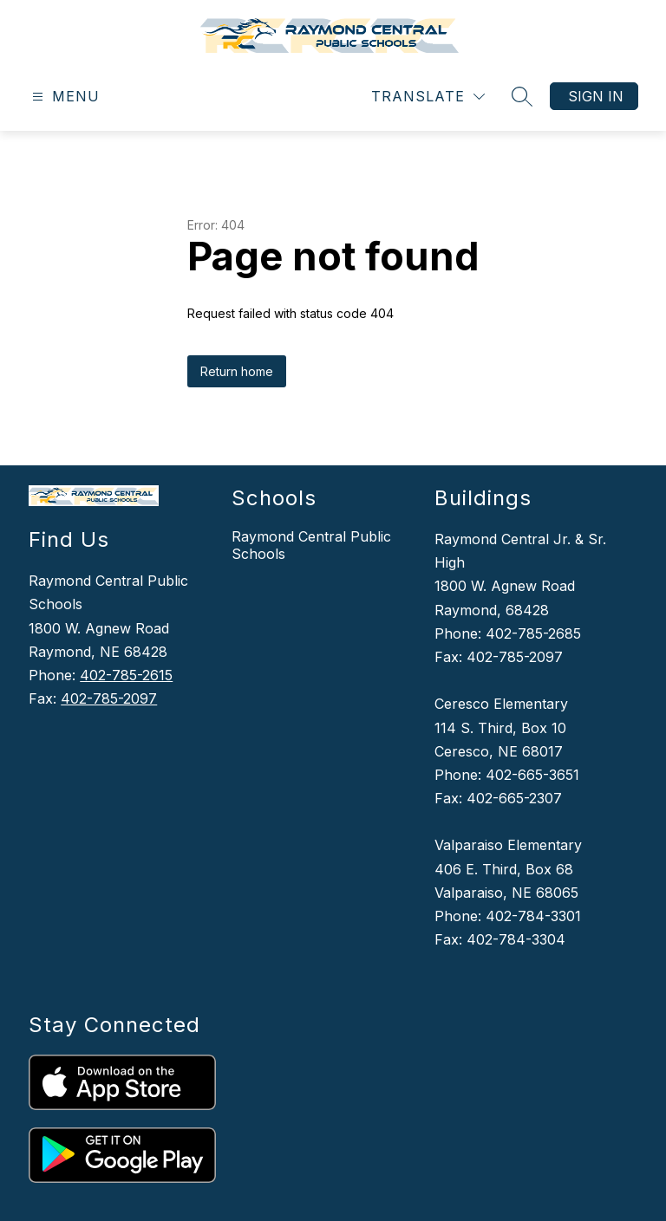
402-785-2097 (109, 698)
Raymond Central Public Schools (311, 545)
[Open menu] (64, 96)
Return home (236, 371)
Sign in (596, 96)
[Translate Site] (428, 96)
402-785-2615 (126, 675)
